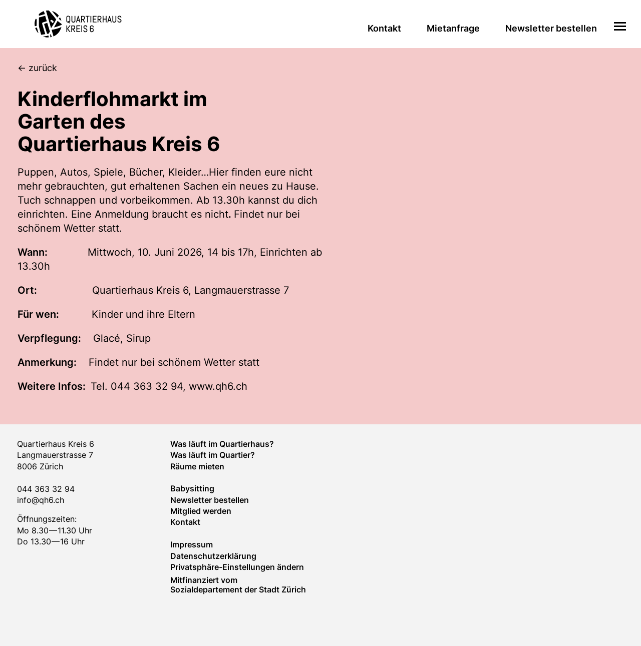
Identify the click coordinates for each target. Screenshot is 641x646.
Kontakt (384, 28)
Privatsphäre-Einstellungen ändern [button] (237, 567)
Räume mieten (197, 466)
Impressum (191, 544)
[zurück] (329, 68)
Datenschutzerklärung (213, 556)
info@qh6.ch (40, 500)
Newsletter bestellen (551, 28)
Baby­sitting (192, 488)
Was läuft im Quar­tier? (212, 455)
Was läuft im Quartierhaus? (222, 444)
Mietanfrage (453, 28)
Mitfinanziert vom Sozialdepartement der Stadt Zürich (238, 584)
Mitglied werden (200, 511)
